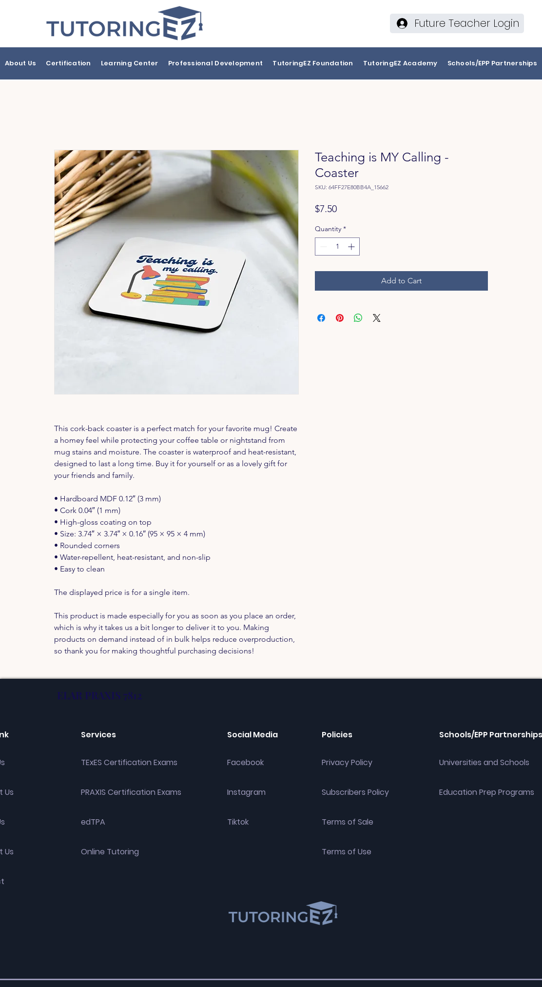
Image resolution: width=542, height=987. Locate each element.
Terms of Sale (347, 822)
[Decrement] (322, 246)
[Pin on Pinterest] (340, 318)
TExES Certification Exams (129, 762)
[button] (20, 63)
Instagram (246, 792)
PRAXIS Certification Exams (131, 792)
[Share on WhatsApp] (358, 318)
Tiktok (238, 822)
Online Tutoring (110, 851)
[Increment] (352, 246)
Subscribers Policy (355, 792)
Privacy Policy (347, 762)
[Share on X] (377, 318)
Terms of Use (346, 851)
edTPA (93, 822)
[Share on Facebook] (321, 318)
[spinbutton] (337, 246)
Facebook (245, 762)
